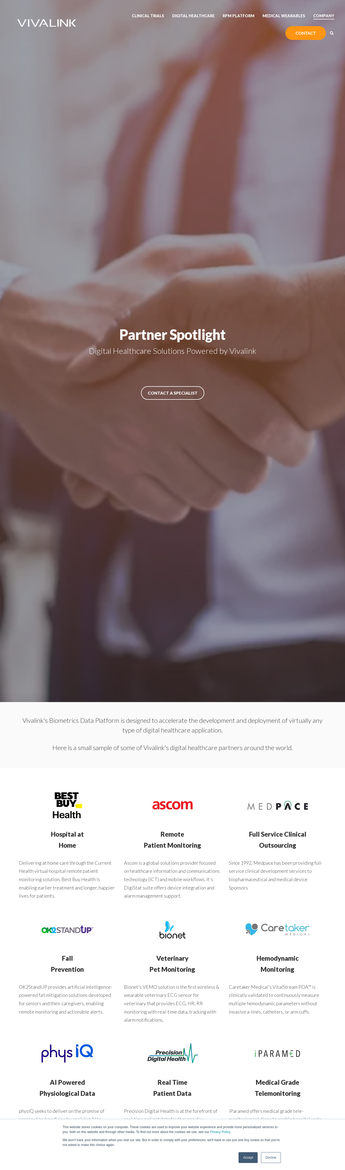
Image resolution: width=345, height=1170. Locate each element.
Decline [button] (270, 1157)
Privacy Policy (220, 1132)
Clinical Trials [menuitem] (148, 15)
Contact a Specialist (173, 393)
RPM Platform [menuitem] (238, 15)
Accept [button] (248, 1157)
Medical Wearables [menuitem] (284, 15)
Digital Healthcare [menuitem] (193, 15)
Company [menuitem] (323, 15)
